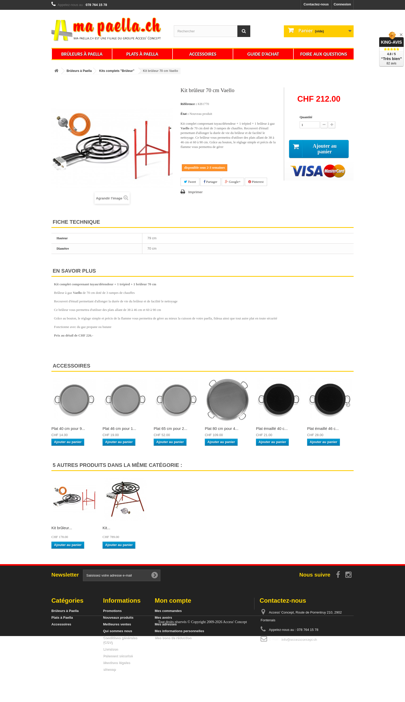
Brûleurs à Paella (82, 54)
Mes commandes (168, 611)
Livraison (110, 649)
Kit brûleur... (61, 528)
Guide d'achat (263, 54)
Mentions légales (116, 662)
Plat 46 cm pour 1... (119, 428)
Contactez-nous (316, 4)
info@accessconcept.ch (299, 639)
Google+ (233, 182)
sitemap (109, 669)
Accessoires (202, 54)
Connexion (342, 4)
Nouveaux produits (118, 617)
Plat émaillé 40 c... (272, 428)
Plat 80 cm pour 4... (221, 428)
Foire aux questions (323, 54)
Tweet (190, 182)
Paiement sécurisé (118, 656)
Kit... (260, 528)
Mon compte (173, 600)
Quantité (306, 117)
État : (185, 114)
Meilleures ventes (117, 624)
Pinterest (256, 182)
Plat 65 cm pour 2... (170, 428)
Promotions (112, 611)
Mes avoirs (163, 617)
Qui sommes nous (117, 631)
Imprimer (195, 192)
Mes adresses (166, 624)
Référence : (189, 104)
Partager (210, 182)
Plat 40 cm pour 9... (68, 428)
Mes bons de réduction (173, 638)
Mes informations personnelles (179, 631)
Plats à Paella (142, 54)
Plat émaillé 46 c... (323, 428)
